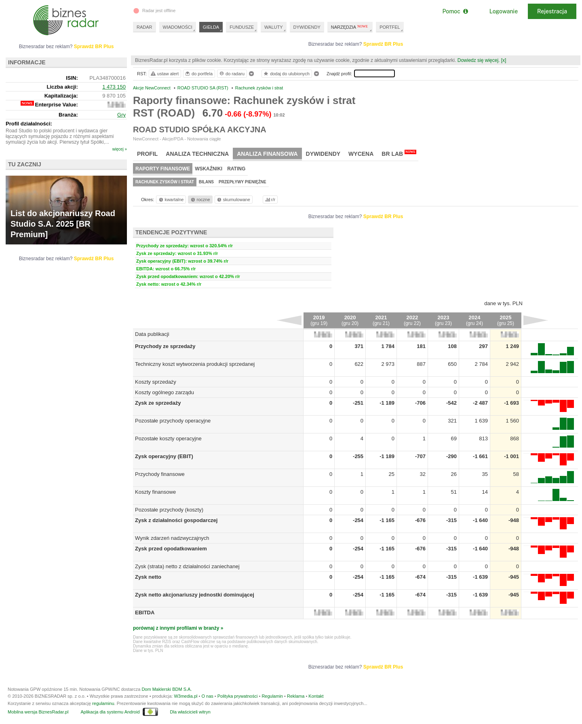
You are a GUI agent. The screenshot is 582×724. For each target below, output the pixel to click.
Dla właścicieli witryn (190, 711)
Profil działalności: (29, 124)
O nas (207, 696)
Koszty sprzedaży (155, 382)
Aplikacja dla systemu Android (109, 711)
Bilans (206, 182)
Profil (147, 154)
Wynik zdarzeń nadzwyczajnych (172, 538)
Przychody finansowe (160, 474)
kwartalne (171, 199)
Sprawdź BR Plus (383, 44)
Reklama (295, 696)
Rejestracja (552, 11)
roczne (200, 199)
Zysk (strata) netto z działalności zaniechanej (187, 566)
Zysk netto (148, 577)
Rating (236, 169)
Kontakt (315, 696)
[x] (503, 60)
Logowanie (503, 11)
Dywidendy (323, 154)
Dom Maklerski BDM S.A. (166, 689)
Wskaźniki (208, 169)
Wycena (360, 154)
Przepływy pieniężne (242, 182)
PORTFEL (390, 27)
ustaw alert (164, 73)
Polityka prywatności (237, 696)
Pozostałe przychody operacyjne (173, 421)
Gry (121, 115)
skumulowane (233, 199)
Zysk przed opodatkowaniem (171, 549)
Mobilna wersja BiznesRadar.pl (38, 711)
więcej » (119, 149)
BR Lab (399, 153)
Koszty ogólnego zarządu (164, 392)
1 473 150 (114, 87)
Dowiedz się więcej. (479, 60)
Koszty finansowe (155, 492)
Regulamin (272, 696)
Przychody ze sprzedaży (165, 346)
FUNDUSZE (242, 27)
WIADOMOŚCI (177, 27)
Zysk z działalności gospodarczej (176, 520)
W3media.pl (185, 696)
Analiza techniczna (197, 154)
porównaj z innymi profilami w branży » (178, 628)
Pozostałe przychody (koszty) (169, 510)
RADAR (144, 27)
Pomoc (455, 11)
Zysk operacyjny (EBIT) (164, 456)
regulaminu (103, 703)
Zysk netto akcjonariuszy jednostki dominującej (194, 595)
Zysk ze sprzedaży (158, 403)
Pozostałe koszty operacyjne (168, 438)
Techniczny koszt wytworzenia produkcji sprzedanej (195, 364)
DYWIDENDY (307, 27)
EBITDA (144, 612)
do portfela (198, 73)
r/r (269, 199)
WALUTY (273, 27)
